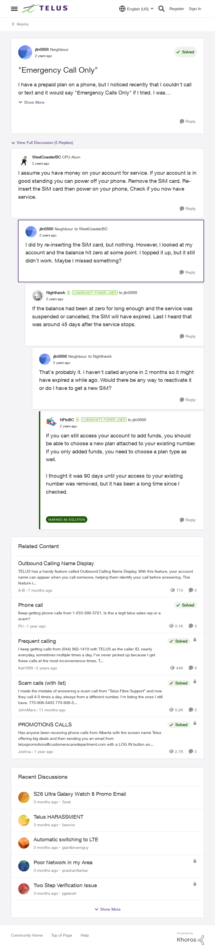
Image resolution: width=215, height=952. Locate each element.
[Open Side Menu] (14, 8)
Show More (31, 102)
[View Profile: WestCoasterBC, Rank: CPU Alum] (23, 160)
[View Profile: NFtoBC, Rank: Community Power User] (51, 422)
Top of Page (61, 935)
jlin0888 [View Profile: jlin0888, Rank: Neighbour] (42, 49)
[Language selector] (136, 8)
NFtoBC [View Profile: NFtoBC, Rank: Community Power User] (67, 419)
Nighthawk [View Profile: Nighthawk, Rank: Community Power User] (55, 292)
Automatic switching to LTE (66, 839)
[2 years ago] (45, 668)
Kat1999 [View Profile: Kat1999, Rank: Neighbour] (25, 668)
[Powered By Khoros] (190, 938)
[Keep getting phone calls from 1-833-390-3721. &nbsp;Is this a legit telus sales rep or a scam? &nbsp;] (94, 616)
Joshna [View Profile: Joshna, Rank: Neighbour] (24, 751)
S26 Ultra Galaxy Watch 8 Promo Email (80, 794)
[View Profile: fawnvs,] (23, 820)
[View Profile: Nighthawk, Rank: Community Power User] (37, 295)
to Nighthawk (99, 356)
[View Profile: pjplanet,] (23, 888)
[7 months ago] (39, 590)
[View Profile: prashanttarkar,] (23, 866)
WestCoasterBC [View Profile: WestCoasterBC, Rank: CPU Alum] (46, 157)
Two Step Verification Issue (65, 885)
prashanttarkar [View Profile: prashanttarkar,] (75, 870)
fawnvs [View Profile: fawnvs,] (68, 824)
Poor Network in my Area (63, 862)
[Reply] (188, 121)
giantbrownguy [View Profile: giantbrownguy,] (75, 847)
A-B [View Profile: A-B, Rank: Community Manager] (21, 590)
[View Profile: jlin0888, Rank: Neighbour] (25, 52)
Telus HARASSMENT (58, 817)
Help (85, 935)
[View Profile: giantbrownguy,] (23, 843)
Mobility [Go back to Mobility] (20, 24)
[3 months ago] (46, 802)
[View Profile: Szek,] (23, 797)
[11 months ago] (51, 709)
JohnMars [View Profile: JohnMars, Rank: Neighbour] (27, 709)
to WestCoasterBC (91, 228)
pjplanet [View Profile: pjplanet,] (69, 893)
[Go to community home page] (46, 8)
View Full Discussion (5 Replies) (42, 142)
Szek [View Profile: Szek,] (66, 801)
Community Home (27, 935)
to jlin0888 (128, 292)
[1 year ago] (35, 626)
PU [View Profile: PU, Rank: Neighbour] (21, 626)
